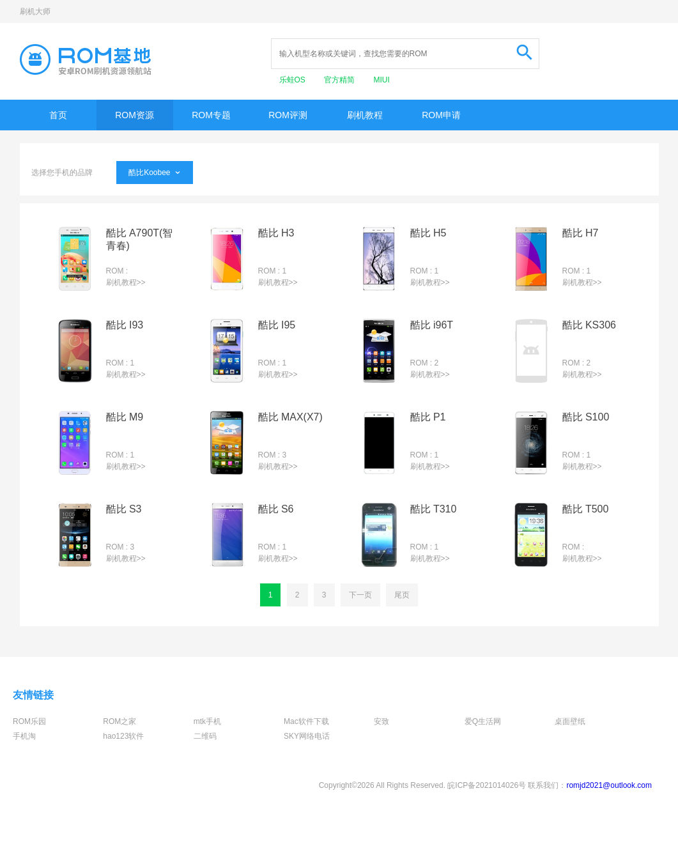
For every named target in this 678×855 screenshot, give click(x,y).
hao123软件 (123, 736)
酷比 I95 (277, 325)
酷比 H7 (580, 232)
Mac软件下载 (306, 721)
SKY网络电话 (307, 736)
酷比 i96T (432, 325)
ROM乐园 (29, 721)
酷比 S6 (276, 509)
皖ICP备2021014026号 (486, 785)
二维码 (205, 736)
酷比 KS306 (589, 325)
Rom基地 (85, 59)
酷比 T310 (433, 509)
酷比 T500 (585, 509)
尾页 (402, 594)
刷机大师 (35, 11)
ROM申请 (441, 115)
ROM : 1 (272, 270)
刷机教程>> (126, 282)
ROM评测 (287, 115)
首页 (58, 115)
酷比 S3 (124, 509)
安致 (381, 721)
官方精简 (340, 79)
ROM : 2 (424, 362)
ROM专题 (211, 115)
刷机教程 (365, 115)
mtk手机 (207, 721)
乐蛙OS (293, 79)
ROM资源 (134, 115)
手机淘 (24, 736)
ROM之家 (119, 721)
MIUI (382, 79)
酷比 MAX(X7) (290, 417)
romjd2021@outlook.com (609, 785)
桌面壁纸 (570, 721)
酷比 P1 (428, 417)
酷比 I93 (125, 325)
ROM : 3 (272, 455)
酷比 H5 (428, 232)
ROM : (117, 270)
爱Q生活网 (483, 721)
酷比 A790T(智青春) (139, 239)
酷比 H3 (276, 232)
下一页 (360, 594)
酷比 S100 (586, 417)
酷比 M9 (125, 417)
